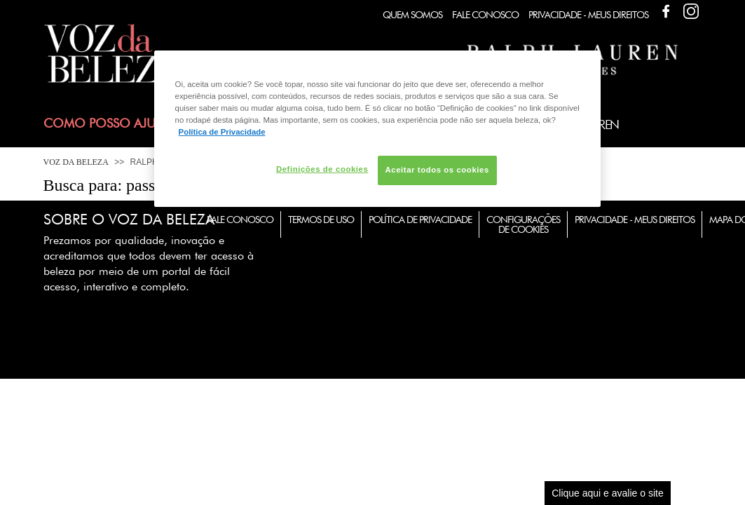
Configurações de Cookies (523, 224)
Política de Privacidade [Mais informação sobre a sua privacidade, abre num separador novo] (222, 132)
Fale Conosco (485, 14)
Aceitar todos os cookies (437, 170)
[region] (377, 128)
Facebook (666, 11)
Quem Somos (412, 14)
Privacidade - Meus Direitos (588, 14)
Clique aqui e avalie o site (608, 493)
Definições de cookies (322, 169)
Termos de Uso (321, 219)
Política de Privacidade (420, 219)
